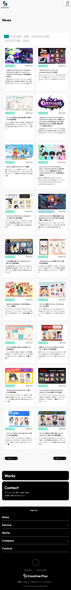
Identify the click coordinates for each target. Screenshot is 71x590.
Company (8, 540)
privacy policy (42, 570)
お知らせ (26, 41)
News (5, 517)
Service (6, 525)
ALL (6, 36)
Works (6, 532)
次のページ (59, 458)
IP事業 (26, 36)
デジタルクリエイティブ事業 (40, 36)
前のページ (12, 458)
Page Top (33, 510)
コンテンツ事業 (16, 36)
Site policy (28, 570)
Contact (7, 548)
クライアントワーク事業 (12, 41)
